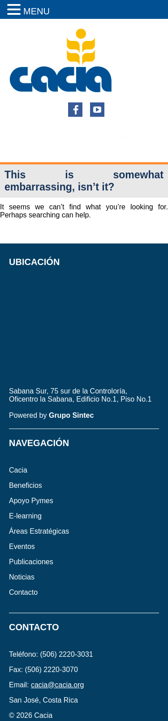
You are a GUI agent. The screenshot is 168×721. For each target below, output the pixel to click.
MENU (36, 11)
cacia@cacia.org (57, 685)
